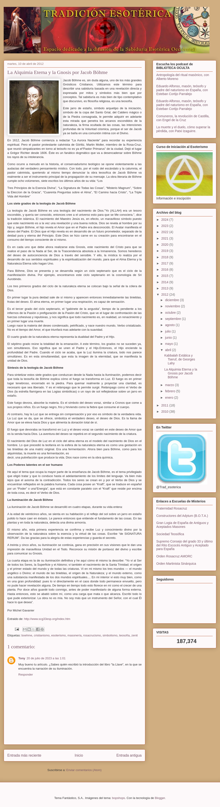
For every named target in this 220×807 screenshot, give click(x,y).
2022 (165, 232)
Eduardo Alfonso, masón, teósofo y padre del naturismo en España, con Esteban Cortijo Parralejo (182, 90)
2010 (165, 411)
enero (169, 397)
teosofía (124, 635)
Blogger (160, 798)
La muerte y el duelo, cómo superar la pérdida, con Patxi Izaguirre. (183, 129)
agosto (170, 325)
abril (168, 350)
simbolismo (110, 635)
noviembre (173, 306)
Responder (25, 674)
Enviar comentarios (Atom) (84, 770)
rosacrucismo (92, 635)
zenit (134, 635)
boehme (26, 635)
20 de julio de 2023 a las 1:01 (46, 658)
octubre (171, 312)
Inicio (79, 755)
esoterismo (58, 635)
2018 (165, 257)
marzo (170, 385)
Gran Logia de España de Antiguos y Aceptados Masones (182, 525)
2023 (165, 226)
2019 (165, 251)
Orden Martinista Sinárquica (176, 563)
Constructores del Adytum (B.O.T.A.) (182, 516)
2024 (165, 219)
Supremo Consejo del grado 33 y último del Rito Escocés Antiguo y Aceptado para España (184, 545)
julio (168, 331)
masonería (74, 635)
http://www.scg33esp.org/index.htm (47, 619)
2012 (165, 294)
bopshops (118, 798)
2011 (165, 405)
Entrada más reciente (24, 755)
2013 (165, 288)
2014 (165, 282)
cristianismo (42, 635)
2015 (165, 276)
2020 (165, 244)
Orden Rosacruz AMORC (174, 556)
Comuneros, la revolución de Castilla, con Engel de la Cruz (182, 118)
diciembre (172, 300)
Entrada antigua (129, 755)
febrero (170, 391)
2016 (165, 269)
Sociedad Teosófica (170, 534)
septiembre (173, 319)
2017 (165, 263)
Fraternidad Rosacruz (171, 508)
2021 (165, 238)
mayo (169, 344)
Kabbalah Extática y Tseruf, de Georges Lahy (179, 359)
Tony (21, 658)
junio (169, 337)
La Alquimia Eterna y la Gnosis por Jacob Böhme (180, 373)
